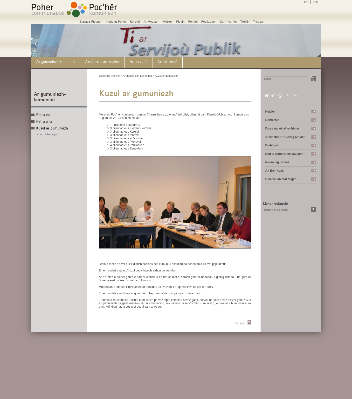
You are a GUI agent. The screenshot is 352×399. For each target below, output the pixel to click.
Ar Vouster (151, 21)
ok (313, 209)
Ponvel (193, 21)
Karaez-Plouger (91, 21)
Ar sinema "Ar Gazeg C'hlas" (285, 137)
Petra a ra (44, 122)
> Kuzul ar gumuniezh (166, 75)
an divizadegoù (49, 134)
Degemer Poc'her (109, 75)
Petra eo (43, 115)
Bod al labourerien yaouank (284, 154)
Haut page (240, 323)
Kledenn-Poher (115, 21)
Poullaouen (208, 21)
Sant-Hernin (228, 21)
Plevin (180, 21)
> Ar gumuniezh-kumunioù (136, 75)
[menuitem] (55, 62)
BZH (315, 2)
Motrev (167, 21)
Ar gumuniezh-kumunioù (50, 96)
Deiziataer (272, 120)
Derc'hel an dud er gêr (280, 179)
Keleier (270, 111)
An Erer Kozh (274, 170)
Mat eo (313, 78)
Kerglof (135, 21)
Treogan (258, 21)
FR (306, 2)
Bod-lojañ (272, 145)
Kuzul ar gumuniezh (52, 128)
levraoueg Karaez (277, 162)
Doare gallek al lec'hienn (282, 128)
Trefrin (244, 21)
